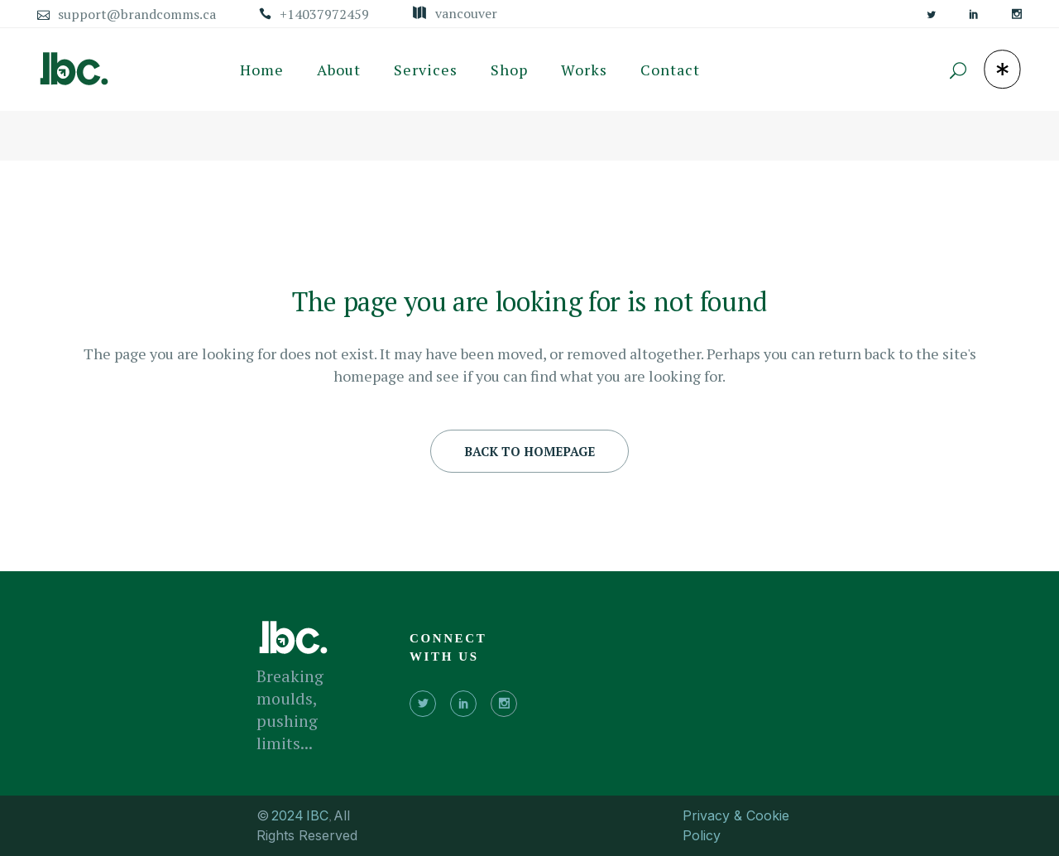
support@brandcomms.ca (137, 14)
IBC (317, 815)
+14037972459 (324, 14)
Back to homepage (529, 451)
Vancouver (466, 13)
